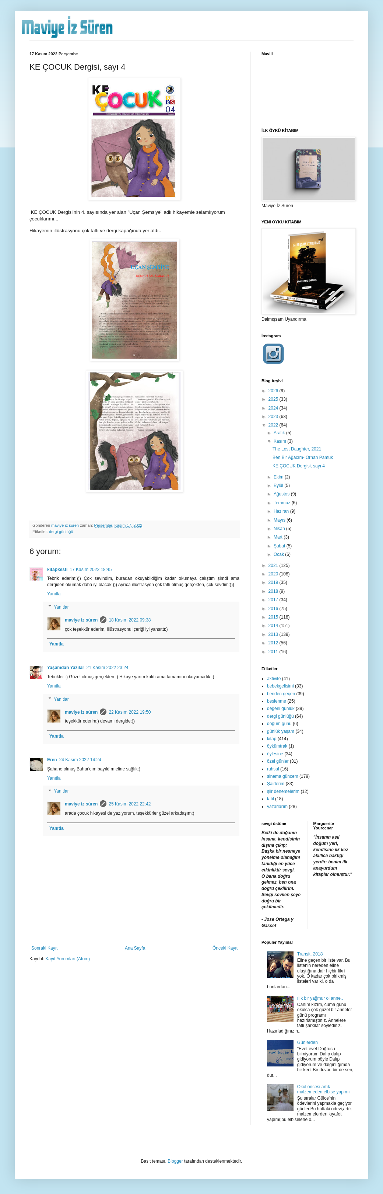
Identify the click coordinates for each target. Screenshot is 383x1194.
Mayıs (280, 520)
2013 (274, 634)
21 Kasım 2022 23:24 (108, 667)
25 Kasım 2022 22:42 (130, 804)
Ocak (279, 554)
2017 (274, 599)
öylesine (275, 753)
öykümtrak (277, 746)
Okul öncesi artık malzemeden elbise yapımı (323, 1089)
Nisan (280, 528)
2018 (274, 591)
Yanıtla (53, 593)
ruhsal (273, 769)
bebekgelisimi (280, 686)
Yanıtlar (61, 607)
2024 (274, 408)
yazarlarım (277, 806)
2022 (274, 425)
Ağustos (282, 494)
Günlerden (307, 1042)
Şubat (280, 546)
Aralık (280, 432)
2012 (274, 642)
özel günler (278, 761)
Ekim (279, 477)
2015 (274, 617)
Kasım (280, 441)
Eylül (279, 485)
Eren (52, 759)
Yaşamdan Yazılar (65, 667)
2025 (274, 399)
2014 (274, 625)
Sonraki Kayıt (44, 948)
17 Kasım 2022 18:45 (91, 569)
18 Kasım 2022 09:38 (130, 620)
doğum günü (279, 723)
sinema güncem (282, 776)
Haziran (282, 511)
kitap (271, 738)
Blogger (175, 1161)
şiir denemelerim (283, 791)
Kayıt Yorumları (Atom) (67, 958)
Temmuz (283, 502)
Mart (279, 537)
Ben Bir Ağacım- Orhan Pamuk (303, 457)
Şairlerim (275, 783)
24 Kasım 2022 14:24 (80, 759)
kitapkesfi (57, 569)
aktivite (274, 678)
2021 (274, 565)
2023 (274, 416)
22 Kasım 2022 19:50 (130, 712)
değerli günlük (281, 708)
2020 (274, 574)
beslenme (276, 701)
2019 (274, 582)
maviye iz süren (81, 620)
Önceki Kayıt (225, 948)
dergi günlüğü (61, 531)
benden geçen (281, 693)
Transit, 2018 (310, 954)
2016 (274, 608)
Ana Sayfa (135, 948)
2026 (274, 390)
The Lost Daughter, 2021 (297, 449)
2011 (274, 651)
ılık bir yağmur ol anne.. (320, 998)
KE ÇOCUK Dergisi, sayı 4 (299, 466)
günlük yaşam (280, 731)
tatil (270, 798)
